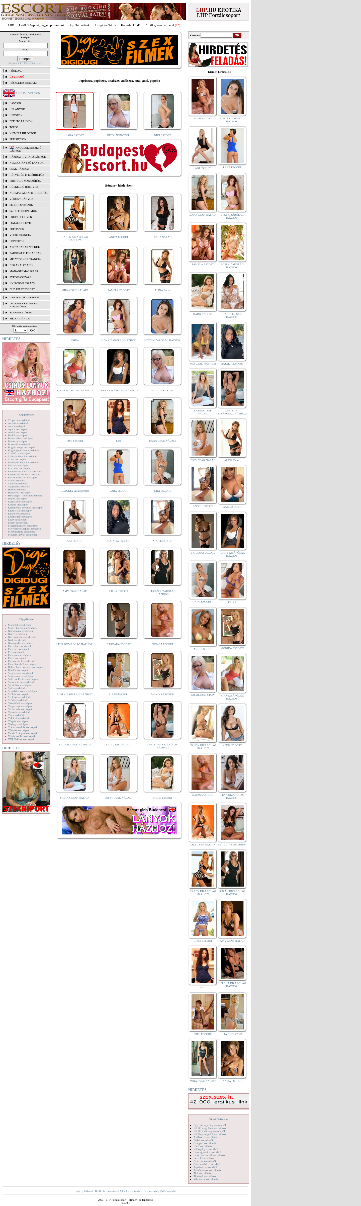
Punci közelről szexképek (22, 663)
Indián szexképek (17, 498)
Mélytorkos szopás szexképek (24, 528)
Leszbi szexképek (18, 522)
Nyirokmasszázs (22, 283)
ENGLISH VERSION (28, 93)
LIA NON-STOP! (118, 694)
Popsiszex (17, 228)
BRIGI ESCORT (203, 940)
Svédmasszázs (20, 277)
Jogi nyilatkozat (84, 1190)
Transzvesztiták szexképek (22, 727)
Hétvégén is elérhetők (27, 174)
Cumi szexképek (17, 459)
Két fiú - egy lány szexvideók (210, 1128)
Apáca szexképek (17, 429)
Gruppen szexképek (19, 486)
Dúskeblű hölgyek (24, 186)
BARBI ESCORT (162, 797)
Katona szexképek (18, 504)
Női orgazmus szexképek (22, 636)
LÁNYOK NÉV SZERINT (25, 297)
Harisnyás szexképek (19, 492)
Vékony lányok (21, 198)
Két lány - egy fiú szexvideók (210, 1134)
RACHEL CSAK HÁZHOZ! (75, 744)
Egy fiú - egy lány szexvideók (210, 1125)
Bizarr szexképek (17, 441)
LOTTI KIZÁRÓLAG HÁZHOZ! (162, 340)
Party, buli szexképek (20, 645)
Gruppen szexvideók (205, 1143)
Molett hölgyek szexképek (22, 627)
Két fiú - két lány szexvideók (209, 1131)
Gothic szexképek (18, 483)
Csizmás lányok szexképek (23, 456)
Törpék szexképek (18, 721)
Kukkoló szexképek (19, 513)
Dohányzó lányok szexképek (24, 462)
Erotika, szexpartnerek (160, 25)
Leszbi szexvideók (204, 1158)
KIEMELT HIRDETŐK (23, 133)
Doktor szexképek (18, 465)
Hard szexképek (17, 489)
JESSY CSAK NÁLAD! (118, 797)
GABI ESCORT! (232, 506)
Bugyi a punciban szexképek (24, 450)
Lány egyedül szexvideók (208, 1152)
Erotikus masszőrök (25, 180)
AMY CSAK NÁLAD (74, 590)
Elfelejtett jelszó (33, 62)
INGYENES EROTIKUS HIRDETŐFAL (24, 305)
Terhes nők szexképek (20, 709)
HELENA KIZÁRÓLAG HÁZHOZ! (232, 985)
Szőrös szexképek (18, 700)
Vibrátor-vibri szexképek (21, 736)
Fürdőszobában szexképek (22, 477)
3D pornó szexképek (19, 420)
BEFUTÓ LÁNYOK (21, 121)
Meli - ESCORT (203, 648)
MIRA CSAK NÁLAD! (75, 290)
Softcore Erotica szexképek (23, 678)
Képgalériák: (26, 414)
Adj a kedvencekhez (131, 1190)
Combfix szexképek (19, 453)
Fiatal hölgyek (21, 222)
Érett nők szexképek (19, 468)
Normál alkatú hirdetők (29, 192)
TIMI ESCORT (74, 440)
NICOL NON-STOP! (119, 135)
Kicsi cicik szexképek (20, 510)
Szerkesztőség (151, 1190)
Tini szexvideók (202, 1173)
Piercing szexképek (18, 648)
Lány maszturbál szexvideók (209, 1155)
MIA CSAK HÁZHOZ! (203, 363)
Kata (118, 440)
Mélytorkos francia (25, 259)
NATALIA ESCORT (118, 540)
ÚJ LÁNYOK (17, 109)
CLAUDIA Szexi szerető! (75, 490)
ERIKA (75, 340)
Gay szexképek (16, 480)
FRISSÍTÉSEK (18, 139)
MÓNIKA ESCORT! (162, 694)
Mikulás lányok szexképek (22, 534)
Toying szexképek (18, 724)
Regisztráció (15, 62)
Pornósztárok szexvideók (207, 1170)
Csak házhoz (19, 168)
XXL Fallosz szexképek (21, 739)
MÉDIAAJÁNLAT (20, 318)
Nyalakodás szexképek (20, 642)
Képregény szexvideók (206, 1149)
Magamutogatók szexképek (23, 525)
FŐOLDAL (16, 70)
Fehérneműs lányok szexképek (25, 471)
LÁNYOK (15, 103)
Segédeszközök (21, 204)
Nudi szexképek (17, 639)
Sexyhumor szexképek (20, 675)
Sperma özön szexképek (21, 681)
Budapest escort (22, 289)
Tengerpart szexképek (20, 706)
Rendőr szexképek (18, 669)
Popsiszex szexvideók (206, 1167)
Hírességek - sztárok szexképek (25, 495)
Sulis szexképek (17, 688)
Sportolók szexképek (19, 684)
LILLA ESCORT (118, 590)
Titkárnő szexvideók (205, 1176)
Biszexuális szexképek (20, 438)
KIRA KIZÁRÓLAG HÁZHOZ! (75, 390)
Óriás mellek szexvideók (207, 1164)
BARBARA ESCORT (119, 644)
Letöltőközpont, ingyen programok (42, 25)
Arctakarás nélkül (25, 246)
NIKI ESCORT (162, 135)
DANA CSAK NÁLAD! (162, 440)
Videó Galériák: (218, 1119)
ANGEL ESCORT (162, 540)
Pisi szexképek (16, 651)
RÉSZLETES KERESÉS (23, 82)
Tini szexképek (16, 715)
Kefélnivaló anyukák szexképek (25, 507)
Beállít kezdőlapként (106, 1190)
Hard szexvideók (203, 1146)
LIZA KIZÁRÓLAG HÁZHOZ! (119, 340)
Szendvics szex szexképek (22, 691)
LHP (11, 25)
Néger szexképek (17, 633)
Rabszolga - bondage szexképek (25, 666)
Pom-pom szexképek (19, 654)
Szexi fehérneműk (23, 210)
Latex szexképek (17, 519)
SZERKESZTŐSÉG (21, 312)
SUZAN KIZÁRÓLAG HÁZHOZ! (163, 592)
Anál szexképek (17, 426)
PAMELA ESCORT (119, 290)
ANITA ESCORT (118, 236)
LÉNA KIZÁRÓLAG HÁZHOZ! (74, 644)
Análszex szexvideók (205, 1137)
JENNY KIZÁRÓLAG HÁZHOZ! (119, 390)
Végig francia (20, 234)
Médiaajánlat (168, 1190)
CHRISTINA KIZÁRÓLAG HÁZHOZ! (162, 746)
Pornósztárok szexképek (21, 660)
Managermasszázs (24, 271)
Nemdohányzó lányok (27, 162)
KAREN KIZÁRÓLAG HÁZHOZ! (75, 238)
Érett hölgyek (21, 216)
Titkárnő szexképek (19, 718)
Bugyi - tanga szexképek (21, 447)
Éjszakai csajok (22, 265)
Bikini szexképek (17, 435)
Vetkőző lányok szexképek (22, 733)
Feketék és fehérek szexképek (24, 474)
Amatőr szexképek (18, 423)
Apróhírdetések (79, 25)
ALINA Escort (162, 290)
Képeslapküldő (131, 25)
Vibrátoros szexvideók (206, 1179)
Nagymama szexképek (20, 630)
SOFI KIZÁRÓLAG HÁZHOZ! (75, 694)
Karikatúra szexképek (20, 501)
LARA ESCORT (75, 135)
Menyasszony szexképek (21, 531)
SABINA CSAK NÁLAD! (74, 797)
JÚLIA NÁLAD (162, 236)
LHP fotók (17, 240)
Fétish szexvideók (203, 1140)
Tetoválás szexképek (19, 712)
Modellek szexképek (19, 624)
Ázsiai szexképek (17, 432)
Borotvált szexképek (19, 444)
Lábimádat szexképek (20, 516)
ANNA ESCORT (232, 745)
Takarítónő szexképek (20, 703)
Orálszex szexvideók (205, 1161)
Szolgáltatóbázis (105, 25)
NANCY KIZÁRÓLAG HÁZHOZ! (203, 747)
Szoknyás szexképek (19, 697)
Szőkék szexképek (18, 694)
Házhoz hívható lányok (28, 156)
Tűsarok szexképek (18, 730)
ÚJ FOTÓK (16, 115)
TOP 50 (14, 127)
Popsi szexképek (17, 657)
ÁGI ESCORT (75, 540)
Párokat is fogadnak (26, 252)
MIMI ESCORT (203, 118)
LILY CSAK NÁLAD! (118, 744)
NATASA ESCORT (162, 644)
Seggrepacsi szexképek (21, 672)
